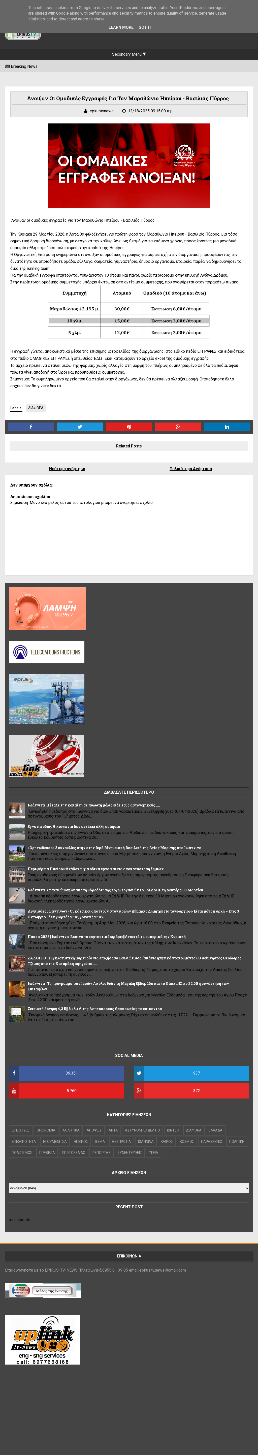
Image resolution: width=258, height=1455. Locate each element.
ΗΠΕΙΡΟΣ (81, 1142)
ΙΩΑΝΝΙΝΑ (146, 1142)
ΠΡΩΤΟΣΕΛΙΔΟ (73, 1153)
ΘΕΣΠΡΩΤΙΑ (121, 1142)
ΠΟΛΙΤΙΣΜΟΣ (22, 1153)
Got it (145, 27)
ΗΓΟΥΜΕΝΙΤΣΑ (55, 1142)
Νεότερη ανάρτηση (67, 468)
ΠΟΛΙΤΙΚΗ (236, 1142)
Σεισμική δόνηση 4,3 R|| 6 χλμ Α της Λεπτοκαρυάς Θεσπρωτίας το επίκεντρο (95, 1008)
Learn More (121, 27)
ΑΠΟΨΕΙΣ (94, 1130)
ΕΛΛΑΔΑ (215, 1130)
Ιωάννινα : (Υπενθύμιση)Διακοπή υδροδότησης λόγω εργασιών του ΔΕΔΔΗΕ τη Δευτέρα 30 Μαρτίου (115, 890)
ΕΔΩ (98, 358)
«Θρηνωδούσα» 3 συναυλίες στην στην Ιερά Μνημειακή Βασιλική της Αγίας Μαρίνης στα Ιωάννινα (114, 847)
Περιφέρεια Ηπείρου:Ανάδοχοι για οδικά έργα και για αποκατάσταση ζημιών (96, 868)
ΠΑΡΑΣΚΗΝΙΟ (211, 1142)
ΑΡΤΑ (113, 1130)
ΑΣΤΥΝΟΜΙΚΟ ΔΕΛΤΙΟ (142, 1130)
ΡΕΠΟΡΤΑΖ (101, 1153)
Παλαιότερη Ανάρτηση (191, 468)
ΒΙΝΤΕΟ (173, 1130)
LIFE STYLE (20, 1130)
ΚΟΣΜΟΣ (187, 1142)
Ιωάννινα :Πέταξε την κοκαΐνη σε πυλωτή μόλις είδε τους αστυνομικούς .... (94, 805)
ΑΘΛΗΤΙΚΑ (71, 1130)
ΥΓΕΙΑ (153, 1153)
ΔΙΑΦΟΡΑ (36, 408)
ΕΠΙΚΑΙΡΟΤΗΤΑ (24, 1142)
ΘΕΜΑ (100, 1142)
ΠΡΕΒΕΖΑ (47, 1153)
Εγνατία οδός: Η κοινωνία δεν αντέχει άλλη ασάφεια (74, 826)
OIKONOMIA (46, 1130)
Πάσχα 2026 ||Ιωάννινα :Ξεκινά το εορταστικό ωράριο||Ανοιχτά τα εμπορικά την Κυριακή (107, 936)
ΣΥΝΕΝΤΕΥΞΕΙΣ (130, 1153)
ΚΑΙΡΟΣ (167, 1142)
